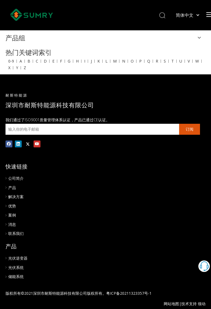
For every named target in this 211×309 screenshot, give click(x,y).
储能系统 (16, 276)
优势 (12, 206)
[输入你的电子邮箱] (91, 129)
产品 (12, 187)
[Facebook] (9, 143)
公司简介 (16, 178)
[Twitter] (27, 143)
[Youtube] (37, 143)
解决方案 (16, 196)
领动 (201, 303)
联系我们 (16, 233)
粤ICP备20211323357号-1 (129, 293)
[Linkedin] (18, 143)
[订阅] (189, 129)
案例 (12, 215)
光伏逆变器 (18, 258)
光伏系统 (16, 267)
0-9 (11, 61)
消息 (12, 224)
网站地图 (171, 303)
